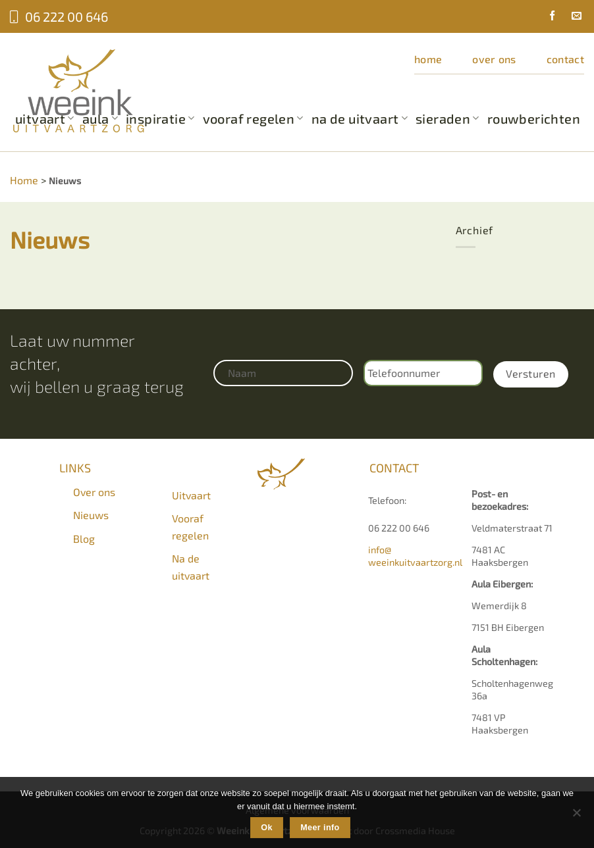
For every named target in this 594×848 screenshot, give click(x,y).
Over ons (494, 59)
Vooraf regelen (253, 118)
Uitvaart (191, 495)
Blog (84, 538)
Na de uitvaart (359, 118)
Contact (565, 59)
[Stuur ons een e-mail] (571, 17)
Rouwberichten (533, 118)
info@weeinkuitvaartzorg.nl (415, 556)
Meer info (319, 827)
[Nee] (576, 816)
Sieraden (447, 118)
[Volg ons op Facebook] (547, 17)
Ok (267, 827)
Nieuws (91, 515)
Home (428, 59)
